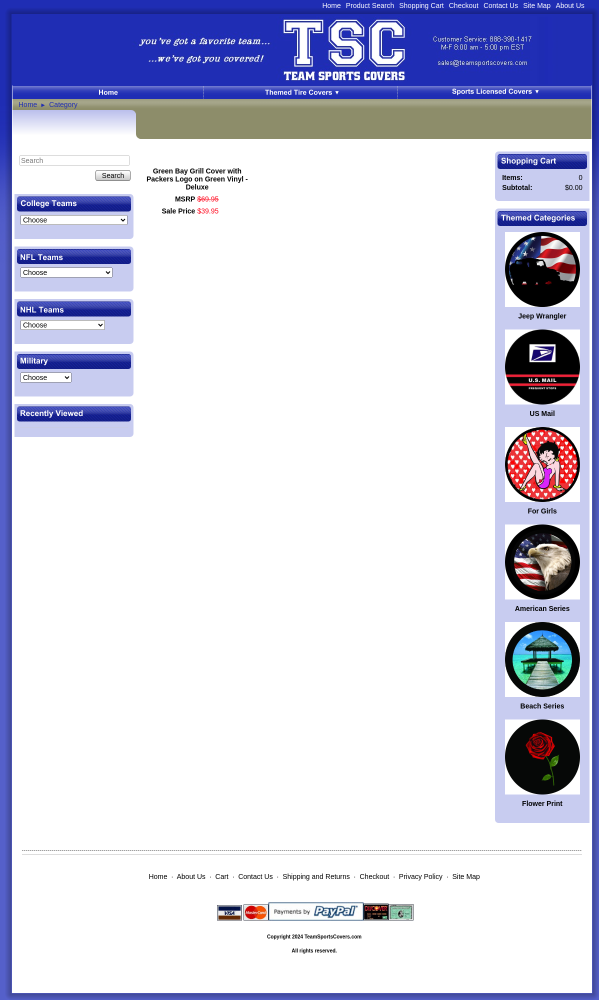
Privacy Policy (420, 876)
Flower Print (542, 804)
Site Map (536, 6)
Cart (222, 876)
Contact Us (501, 6)
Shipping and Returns (316, 876)
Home (331, 6)
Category (63, 104)
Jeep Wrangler (542, 316)
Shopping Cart (421, 6)
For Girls (542, 511)
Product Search (370, 6)
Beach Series (542, 706)
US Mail (542, 414)
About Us (570, 6)
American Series (542, 608)
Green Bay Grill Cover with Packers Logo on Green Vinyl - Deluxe (197, 179)
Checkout (463, 6)
